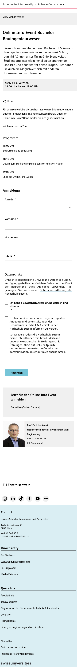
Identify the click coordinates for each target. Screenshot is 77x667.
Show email (37, 443)
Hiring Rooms (8, 620)
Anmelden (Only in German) (25, 407)
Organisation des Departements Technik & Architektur (30, 608)
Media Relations (9, 574)
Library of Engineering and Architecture (22, 627)
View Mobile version (13, 16)
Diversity (5, 614)
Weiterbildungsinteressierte (15, 561)
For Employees (8, 567)
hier (41, 109)
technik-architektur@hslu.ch (15, 536)
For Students (7, 555)
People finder (8, 595)
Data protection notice (13, 647)
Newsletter (6, 641)
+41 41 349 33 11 (10, 533)
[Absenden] (16, 372)
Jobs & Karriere (9, 601)
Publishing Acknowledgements (17, 653)
